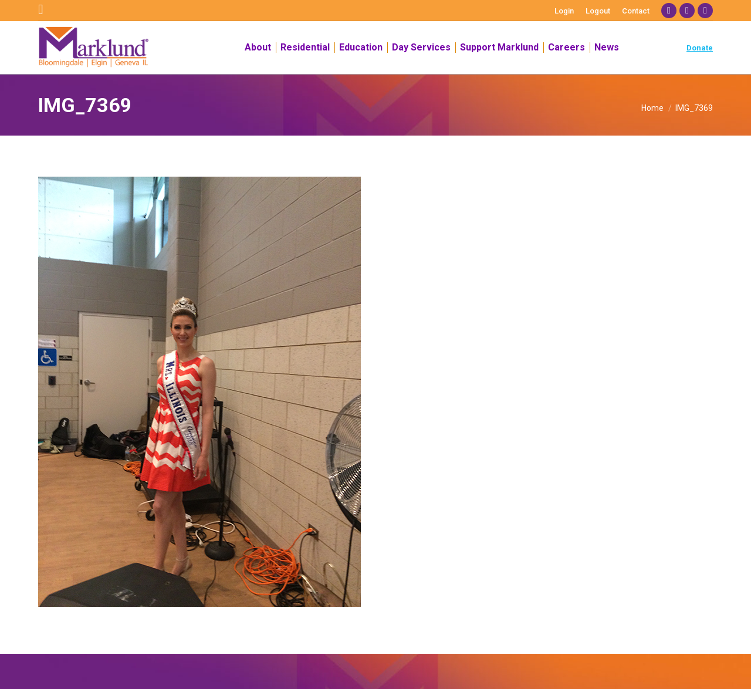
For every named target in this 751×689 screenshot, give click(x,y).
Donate (699, 47)
